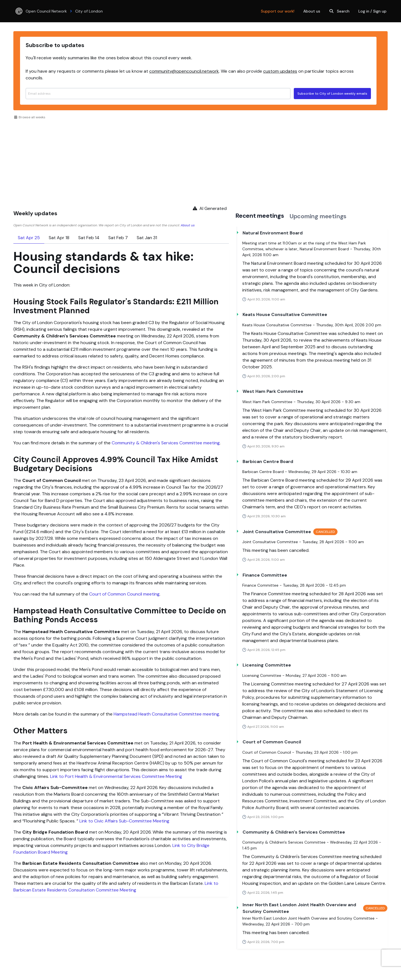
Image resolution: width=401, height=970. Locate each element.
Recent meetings (260, 216)
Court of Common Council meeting (124, 594)
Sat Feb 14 (88, 238)
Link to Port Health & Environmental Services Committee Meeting (116, 776)
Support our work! (277, 11)
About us (311, 11)
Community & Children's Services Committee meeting (166, 443)
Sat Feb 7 (118, 238)
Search (338, 11)
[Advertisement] (200, 161)
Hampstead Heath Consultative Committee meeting (166, 714)
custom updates (280, 71)
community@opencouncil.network (184, 71)
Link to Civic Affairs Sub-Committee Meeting (124, 821)
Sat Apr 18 (59, 238)
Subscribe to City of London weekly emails (332, 93)
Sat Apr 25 (29, 238)
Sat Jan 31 (147, 238)
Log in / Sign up (372, 11)
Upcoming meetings (318, 216)
